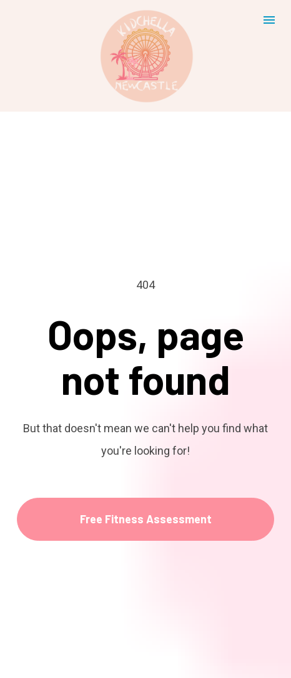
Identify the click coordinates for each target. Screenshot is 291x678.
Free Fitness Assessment (146, 491)
